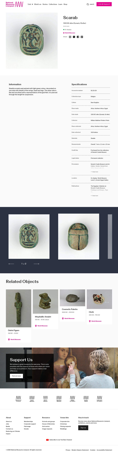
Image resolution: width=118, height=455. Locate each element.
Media (8, 426)
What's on (37, 4)
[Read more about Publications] (100, 191)
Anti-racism (46, 426)
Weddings (63, 429)
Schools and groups (48, 421)
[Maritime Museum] (59, 399)
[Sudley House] (86, 399)
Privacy (68, 450)
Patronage (27, 426)
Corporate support (30, 424)
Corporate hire (64, 421)
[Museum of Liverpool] (18, 399)
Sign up (83, 428)
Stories (45, 4)
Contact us (9, 429)
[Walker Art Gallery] (72, 399)
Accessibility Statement (104, 450)
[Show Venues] (32, 4)
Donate (26, 429)
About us (9, 421)
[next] (36, 264)
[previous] (11, 264)
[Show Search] (90, 4)
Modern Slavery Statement (80, 450)
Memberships (28, 421)
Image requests (47, 429)
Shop (65, 4)
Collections (53, 4)
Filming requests (65, 426)
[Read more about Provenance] (100, 168)
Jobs (7, 424)
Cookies (92, 450)
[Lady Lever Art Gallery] (99, 399)
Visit (29, 4)
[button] (30, 237)
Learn (60, 4)
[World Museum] (31, 399)
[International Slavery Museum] (45, 399)
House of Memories (48, 424)
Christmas (63, 424)
